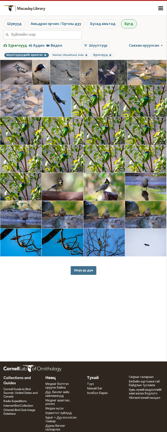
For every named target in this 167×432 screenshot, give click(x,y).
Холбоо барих (97, 393)
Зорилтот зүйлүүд (58, 413)
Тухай (93, 378)
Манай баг (94, 388)
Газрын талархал (141, 377)
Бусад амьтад (102, 24)
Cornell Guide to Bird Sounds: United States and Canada (20, 393)
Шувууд (14, 24)
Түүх (90, 384)
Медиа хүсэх (54, 408)
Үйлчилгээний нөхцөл (144, 397)
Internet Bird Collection (18, 405)
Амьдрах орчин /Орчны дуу (56, 24)
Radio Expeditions (15, 401)
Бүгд (129, 24)
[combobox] (46, 34)
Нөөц (50, 378)
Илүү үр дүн (83, 270)
